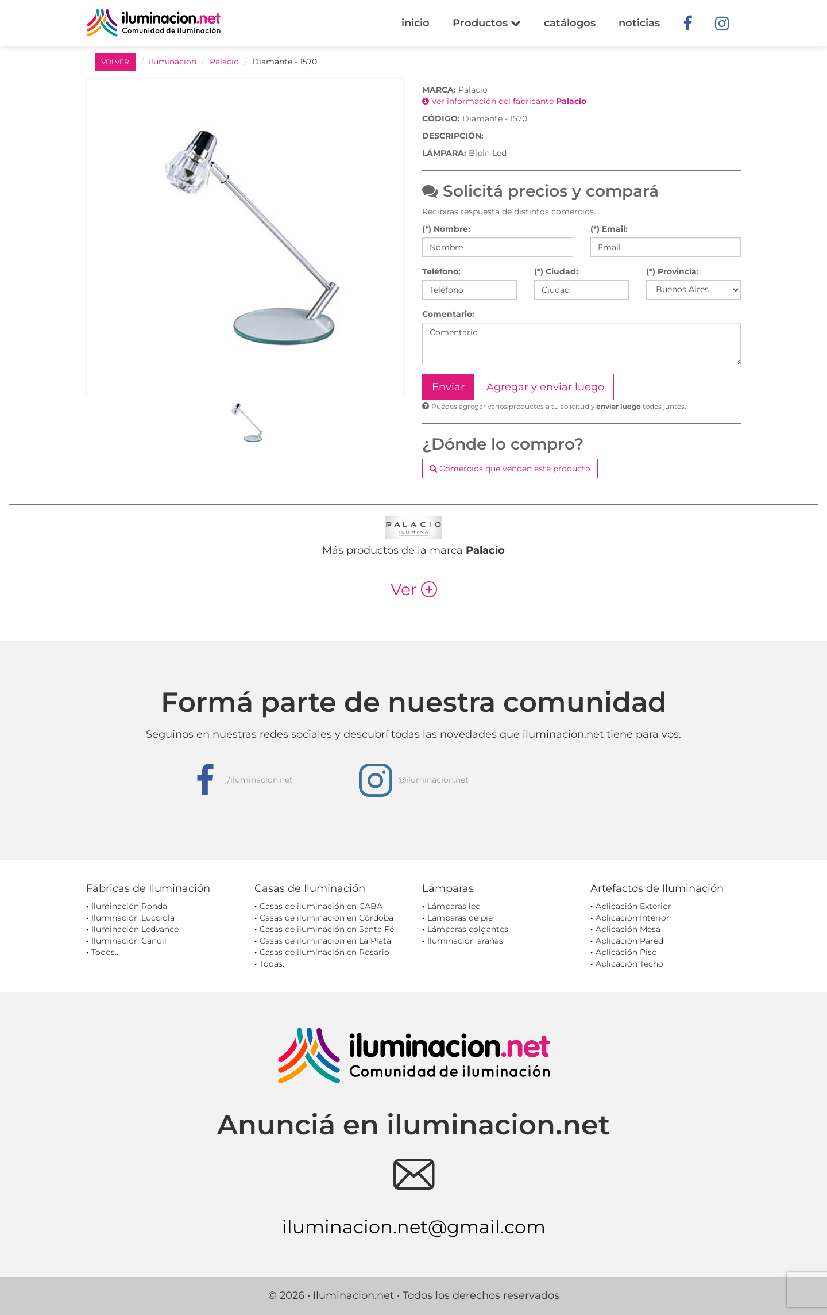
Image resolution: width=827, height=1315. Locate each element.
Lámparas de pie (460, 918)
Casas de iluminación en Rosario (324, 952)
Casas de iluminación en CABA (321, 906)
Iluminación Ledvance (135, 929)
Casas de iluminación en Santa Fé (327, 929)
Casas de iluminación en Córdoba (326, 918)
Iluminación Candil (129, 941)
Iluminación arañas (465, 941)
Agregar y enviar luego (545, 387)
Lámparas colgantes (467, 929)
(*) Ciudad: (556, 271)
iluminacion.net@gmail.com (414, 1227)
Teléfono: (441, 271)
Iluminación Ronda (129, 906)
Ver (414, 589)
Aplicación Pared (629, 941)
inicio (415, 23)
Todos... (105, 952)
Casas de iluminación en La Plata (325, 941)
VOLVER (115, 61)
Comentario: (448, 314)
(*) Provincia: (672, 271)
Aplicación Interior (633, 918)
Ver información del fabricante (504, 101)
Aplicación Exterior (633, 906)
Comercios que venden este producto (510, 468)
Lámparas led (454, 906)
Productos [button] (487, 23)
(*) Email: (609, 229)
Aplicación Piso (626, 952)
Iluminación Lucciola (133, 918)
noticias (639, 23)
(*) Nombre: (446, 229)
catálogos (570, 23)
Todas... (274, 964)
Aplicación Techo (629, 964)
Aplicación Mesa (628, 929)
